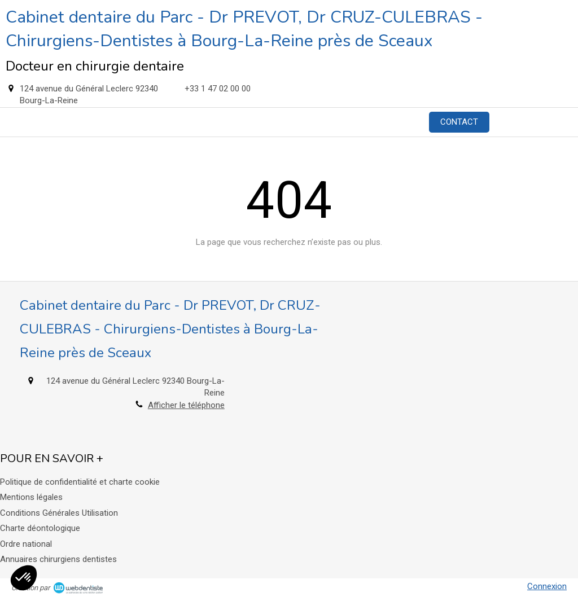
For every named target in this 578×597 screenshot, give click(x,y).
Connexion (547, 586)
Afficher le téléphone (186, 405)
